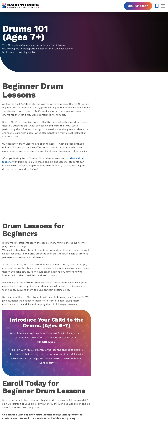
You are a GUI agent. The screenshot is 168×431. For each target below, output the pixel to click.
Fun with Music (46, 341)
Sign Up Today (138, 6)
